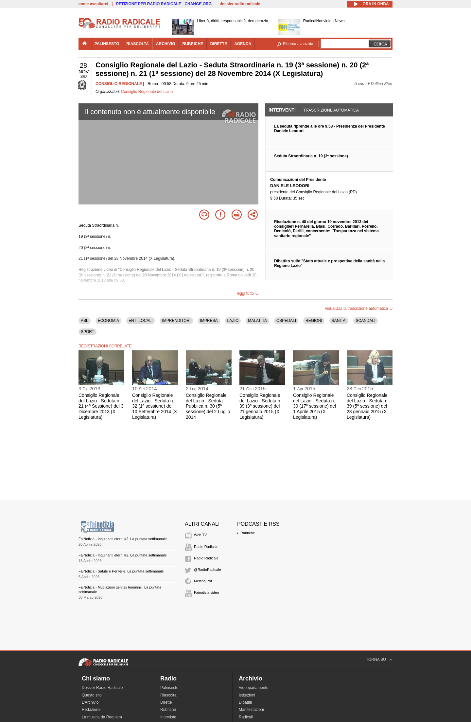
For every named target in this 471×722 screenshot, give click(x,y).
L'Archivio (90, 702)
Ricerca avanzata (298, 44)
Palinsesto (169, 687)
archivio (165, 44)
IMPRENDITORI (176, 320)
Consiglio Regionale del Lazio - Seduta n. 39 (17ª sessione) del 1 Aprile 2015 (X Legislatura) (314, 406)
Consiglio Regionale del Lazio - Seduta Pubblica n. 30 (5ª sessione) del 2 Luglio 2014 (208, 406)
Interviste (168, 717)
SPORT (87, 331)
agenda (242, 44)
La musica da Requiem (102, 717)
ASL (84, 320)
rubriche (192, 44)
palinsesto (107, 44)
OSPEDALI (286, 320)
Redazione (91, 709)
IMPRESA (209, 320)
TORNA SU (376, 659)
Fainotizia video (206, 592)
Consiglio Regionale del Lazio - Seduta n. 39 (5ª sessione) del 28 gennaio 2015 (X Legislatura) (368, 406)
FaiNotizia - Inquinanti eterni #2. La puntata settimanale (122, 539)
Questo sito (92, 695)
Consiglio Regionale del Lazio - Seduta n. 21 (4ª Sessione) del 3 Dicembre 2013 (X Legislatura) (100, 406)
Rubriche (247, 533)
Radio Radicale (206, 547)
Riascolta (168, 695)
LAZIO (233, 320)
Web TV (200, 535)
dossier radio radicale (239, 4)
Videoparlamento (254, 687)
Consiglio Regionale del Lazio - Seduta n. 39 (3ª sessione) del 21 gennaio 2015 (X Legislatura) (260, 406)
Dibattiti (245, 702)
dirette (218, 44)
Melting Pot (203, 581)
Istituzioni (247, 695)
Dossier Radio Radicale (102, 687)
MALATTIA (257, 320)
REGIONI (313, 320)
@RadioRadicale (207, 570)
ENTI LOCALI (140, 320)
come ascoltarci (93, 4)
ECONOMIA (108, 320)
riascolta (138, 44)
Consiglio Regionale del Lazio (147, 91)
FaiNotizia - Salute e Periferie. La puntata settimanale (121, 571)
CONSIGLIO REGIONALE (119, 83)
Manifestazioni (251, 709)
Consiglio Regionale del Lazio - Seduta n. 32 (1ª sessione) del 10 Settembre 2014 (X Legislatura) (154, 406)
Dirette (166, 702)
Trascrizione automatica (331, 110)
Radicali (246, 717)
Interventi (282, 110)
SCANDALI (365, 320)
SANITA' (339, 320)
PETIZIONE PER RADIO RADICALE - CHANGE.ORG (164, 4)
